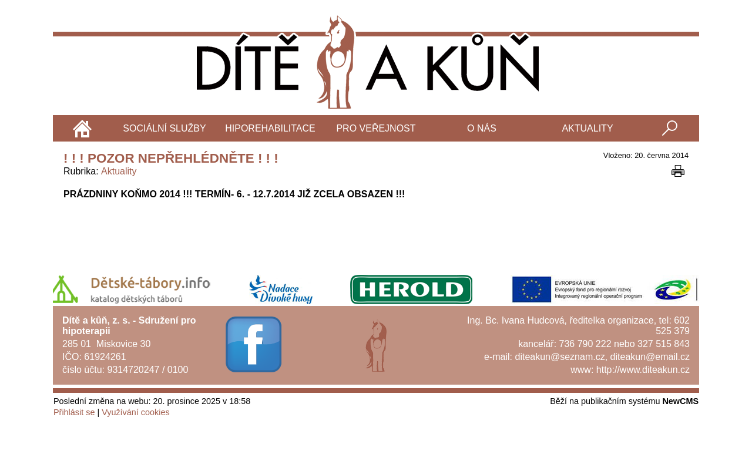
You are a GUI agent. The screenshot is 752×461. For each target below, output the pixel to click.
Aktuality (587, 128)
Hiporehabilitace (270, 128)
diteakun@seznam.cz (560, 357)
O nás (481, 128)
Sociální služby (164, 128)
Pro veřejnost (375, 128)
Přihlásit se (74, 412)
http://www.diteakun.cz (643, 370)
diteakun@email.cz (650, 357)
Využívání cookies (135, 412)
